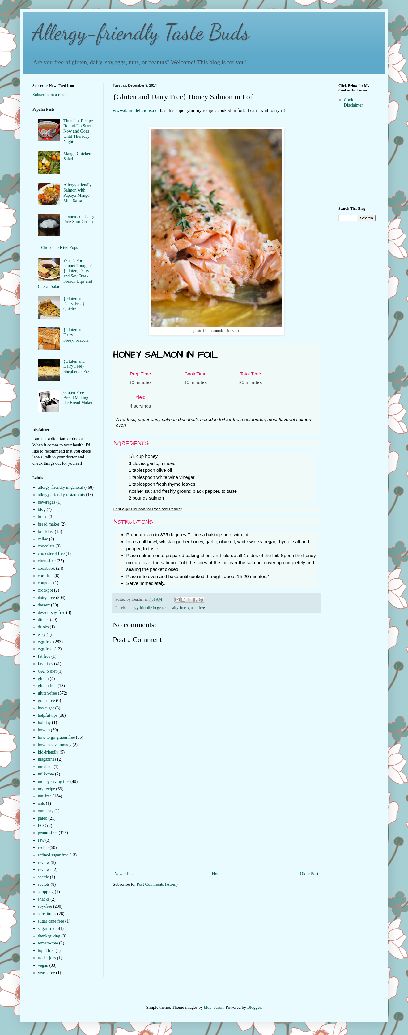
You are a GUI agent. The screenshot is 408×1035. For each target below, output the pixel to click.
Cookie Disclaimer (353, 103)
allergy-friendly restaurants (61, 494)
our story (45, 811)
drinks (43, 627)
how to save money (54, 744)
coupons (45, 583)
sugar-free (46, 928)
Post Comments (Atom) (157, 884)
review (44, 862)
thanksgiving (49, 936)
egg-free (45, 642)
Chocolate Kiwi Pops (59, 247)
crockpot (45, 590)
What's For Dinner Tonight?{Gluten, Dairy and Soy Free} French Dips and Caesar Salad (65, 273)
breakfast (46, 531)
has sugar (46, 708)
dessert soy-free (51, 612)
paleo (42, 818)
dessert (44, 605)
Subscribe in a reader (50, 94)
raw (41, 840)
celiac (43, 539)
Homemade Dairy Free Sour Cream (78, 219)
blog (42, 509)
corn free (45, 575)
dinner (43, 619)
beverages (46, 502)
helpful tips (47, 715)
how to (44, 730)
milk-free (46, 774)
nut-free (45, 796)
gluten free (47, 685)
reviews (45, 869)
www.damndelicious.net (136, 110)
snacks (43, 899)
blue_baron (213, 1007)
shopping (46, 891)
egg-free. (45, 649)
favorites (45, 663)
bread (43, 516)
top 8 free (46, 950)
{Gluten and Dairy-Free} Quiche (74, 303)
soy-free (45, 906)
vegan (43, 965)
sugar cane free (51, 921)
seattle (43, 877)
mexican (45, 766)
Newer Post (124, 874)
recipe (43, 847)
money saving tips (54, 781)
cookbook (46, 568)
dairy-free (178, 608)
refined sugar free (53, 855)
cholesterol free (51, 553)
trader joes (47, 958)
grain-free (46, 700)
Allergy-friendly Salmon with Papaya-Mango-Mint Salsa (77, 193)
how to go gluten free (56, 737)
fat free (44, 656)
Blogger (254, 1007)
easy (42, 634)
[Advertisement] (216, 823)
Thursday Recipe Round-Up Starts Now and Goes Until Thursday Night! (78, 131)
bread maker (49, 524)
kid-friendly (48, 752)
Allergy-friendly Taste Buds (140, 32)
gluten (43, 678)
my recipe (46, 789)
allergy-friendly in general (148, 608)
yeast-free (46, 972)
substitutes (47, 913)
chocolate (46, 546)
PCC (42, 825)
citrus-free (47, 561)
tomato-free (48, 943)
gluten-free (196, 608)
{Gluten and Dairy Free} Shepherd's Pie (76, 366)
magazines (47, 759)
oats (41, 803)
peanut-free (48, 832)
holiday (44, 722)
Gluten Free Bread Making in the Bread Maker (78, 397)
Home (217, 874)
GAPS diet (47, 671)
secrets (44, 884)
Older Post (309, 874)
